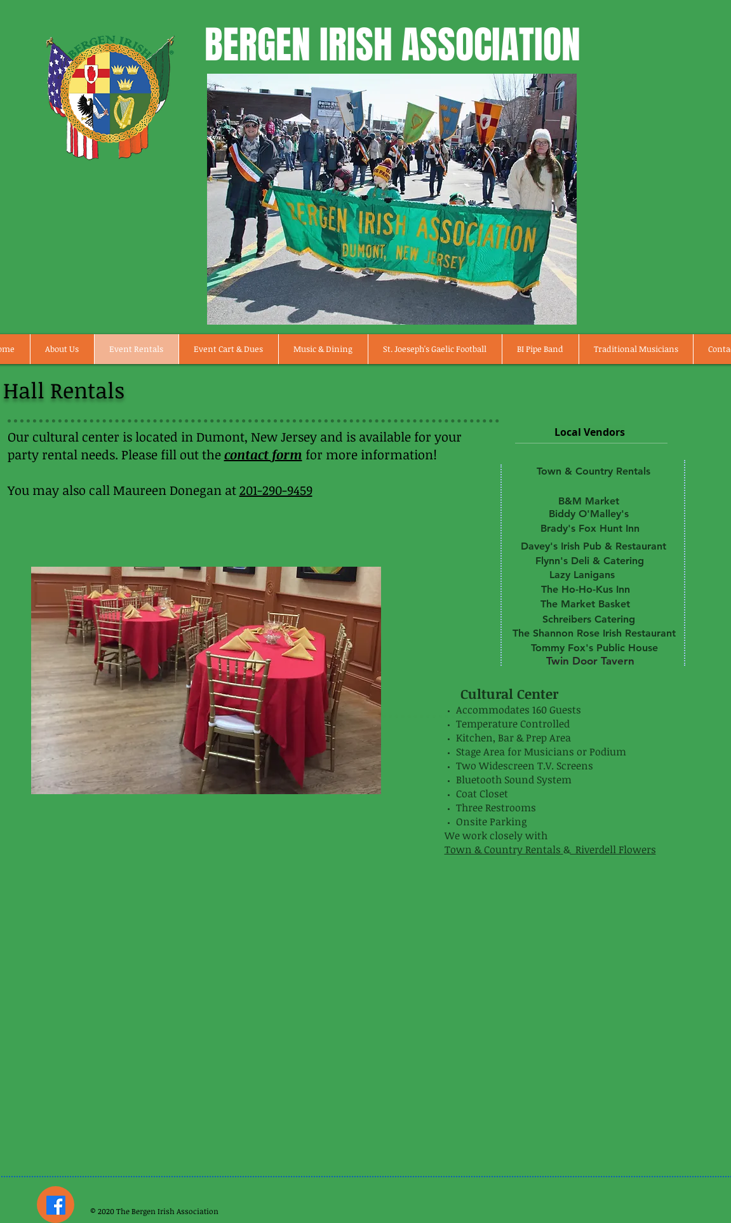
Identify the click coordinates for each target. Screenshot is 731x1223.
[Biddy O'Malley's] (588, 514)
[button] (206, 680)
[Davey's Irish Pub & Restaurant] (594, 546)
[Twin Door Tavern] (591, 660)
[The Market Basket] (585, 604)
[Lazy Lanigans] (582, 575)
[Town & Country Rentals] (594, 471)
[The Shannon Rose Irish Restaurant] (594, 633)
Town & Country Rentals (504, 849)
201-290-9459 (275, 490)
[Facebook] (55, 1205)
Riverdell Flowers (613, 849)
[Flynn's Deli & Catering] (590, 561)
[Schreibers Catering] (589, 619)
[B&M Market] (588, 501)
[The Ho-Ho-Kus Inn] (585, 589)
